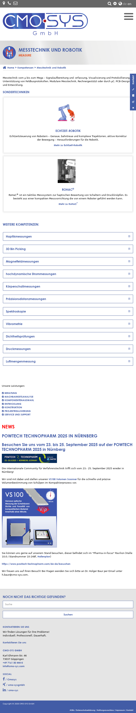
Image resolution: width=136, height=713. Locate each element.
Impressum (120, 710)
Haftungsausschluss (105, 710)
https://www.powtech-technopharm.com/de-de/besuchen (36, 563)
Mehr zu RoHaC (68, 203)
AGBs (72, 710)
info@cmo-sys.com (13, 666)
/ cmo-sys (10, 690)
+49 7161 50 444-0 (13, 662)
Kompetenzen (25, 67)
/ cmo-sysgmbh (14, 685)
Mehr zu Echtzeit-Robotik (68, 145)
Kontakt (129, 710)
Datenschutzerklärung (86, 710)
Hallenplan (43, 556)
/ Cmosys (10, 679)
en (129, 4)
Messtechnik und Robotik (51, 67)
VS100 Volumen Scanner (63, 479)
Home (10, 67)
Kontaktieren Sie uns (14, 642)
